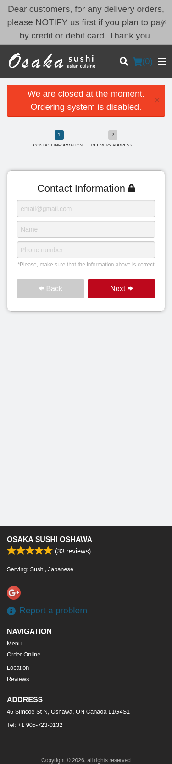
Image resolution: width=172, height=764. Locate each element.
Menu (14, 643)
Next (121, 289)
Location (18, 667)
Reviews (18, 679)
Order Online (23, 654)
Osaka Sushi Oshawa (49, 539)
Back (50, 289)
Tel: (34, 724)
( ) (143, 61)
